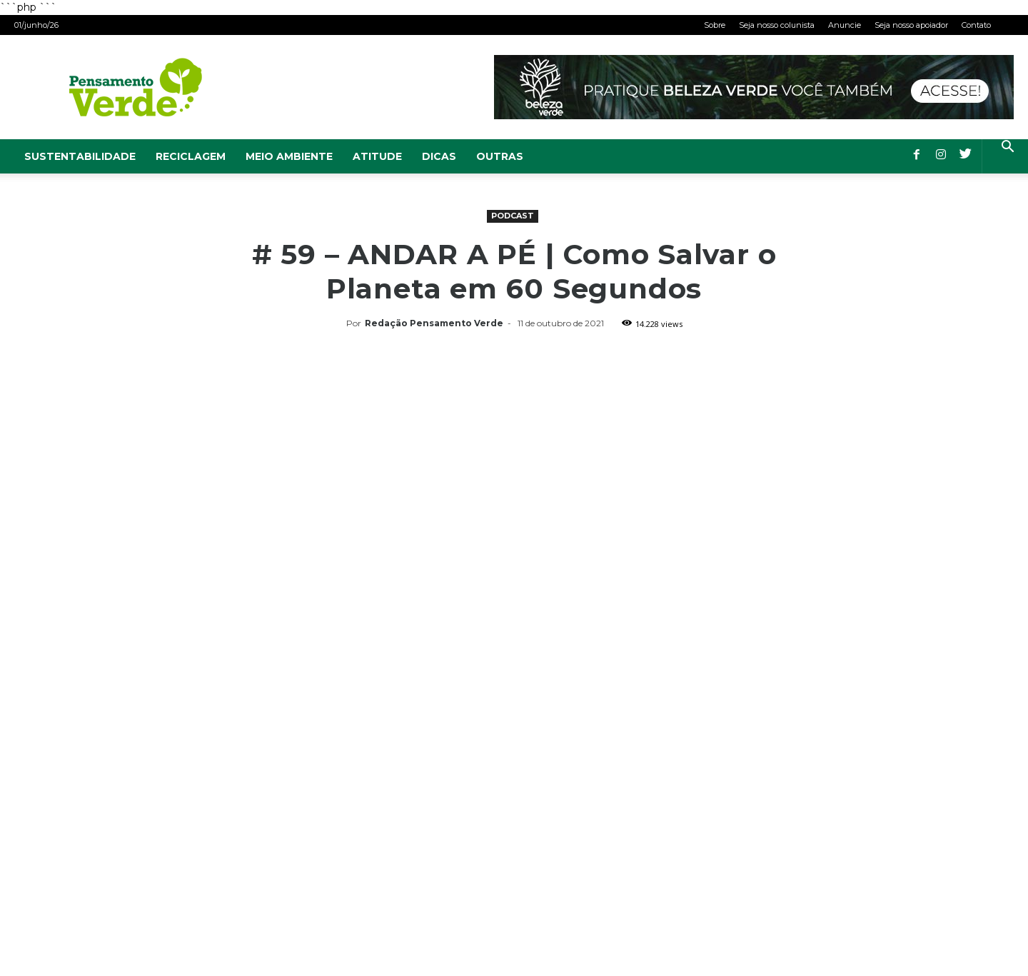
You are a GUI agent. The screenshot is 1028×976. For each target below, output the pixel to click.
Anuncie (844, 25)
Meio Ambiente (289, 156)
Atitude (377, 156)
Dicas (439, 156)
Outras (499, 156)
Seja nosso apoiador (911, 25)
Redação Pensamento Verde (434, 323)
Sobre (714, 25)
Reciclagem (191, 156)
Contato (976, 25)
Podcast (512, 216)
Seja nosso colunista (777, 25)
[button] (1007, 148)
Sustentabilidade (80, 156)
